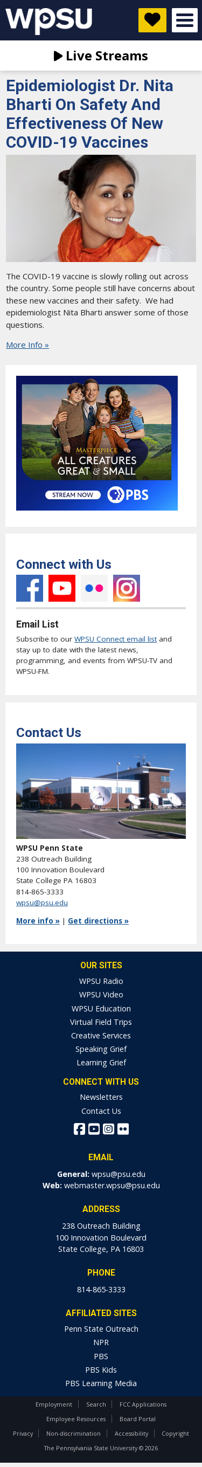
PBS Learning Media (101, 1383)
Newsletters (101, 1097)
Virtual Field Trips (101, 1022)
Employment (54, 1404)
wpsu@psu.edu (42, 902)
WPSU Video (101, 994)
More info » (38, 921)
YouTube (61, 588)
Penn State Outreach (101, 1329)
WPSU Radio (101, 981)
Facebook (29, 588)
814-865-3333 (101, 1289)
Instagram (126, 588)
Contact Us (101, 1111)
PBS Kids (101, 1370)
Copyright (175, 1433)
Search (96, 1404)
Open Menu (185, 20)
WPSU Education (101, 1008)
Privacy (23, 1433)
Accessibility (131, 1433)
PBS (101, 1356)
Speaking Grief (101, 1049)
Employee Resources (76, 1419)
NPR (101, 1342)
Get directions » (98, 921)
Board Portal (138, 1419)
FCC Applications (143, 1404)
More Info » (27, 344)
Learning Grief (101, 1062)
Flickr (94, 588)
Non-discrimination (73, 1433)
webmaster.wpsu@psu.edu (112, 1185)
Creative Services (101, 1035)
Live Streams (101, 55)
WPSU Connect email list (115, 639)
